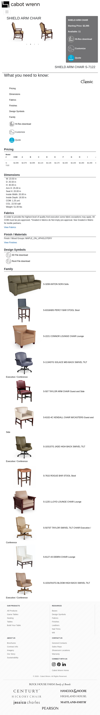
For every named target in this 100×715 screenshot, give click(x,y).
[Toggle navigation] (7, 11)
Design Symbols (16, 111)
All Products (12, 611)
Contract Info (12, 647)
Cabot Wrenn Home (60, 670)
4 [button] (38, 44)
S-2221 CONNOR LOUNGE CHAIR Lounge (45, 336)
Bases (54, 611)
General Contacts (59, 643)
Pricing (12, 88)
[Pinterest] (59, 665)
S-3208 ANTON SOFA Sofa (37, 284)
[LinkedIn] (64, 665)
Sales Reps (57, 647)
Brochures (11, 643)
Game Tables (12, 614)
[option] (18, 31)
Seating (10, 618)
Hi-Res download (80, 39)
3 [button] (34, 44)
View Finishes (10, 242)
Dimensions (14, 94)
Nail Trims (56, 629)
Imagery (10, 650)
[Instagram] (53, 665)
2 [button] (30, 44)
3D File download (17, 255)
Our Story (11, 654)
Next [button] (63, 31)
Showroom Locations (61, 650)
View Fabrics (10, 227)
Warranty (56, 654)
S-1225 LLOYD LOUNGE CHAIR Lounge (43, 502)
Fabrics (12, 100)
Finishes (13, 106)
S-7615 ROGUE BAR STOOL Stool (41, 476)
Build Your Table (14, 625)
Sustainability (12, 658)
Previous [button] (2, 31)
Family (12, 117)
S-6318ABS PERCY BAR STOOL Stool (43, 310)
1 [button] (26, 44)
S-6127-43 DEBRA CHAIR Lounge (40, 557)
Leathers (55, 625)
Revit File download (18, 261)
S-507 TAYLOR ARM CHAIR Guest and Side (45, 391)
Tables (10, 622)
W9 (53, 633)
